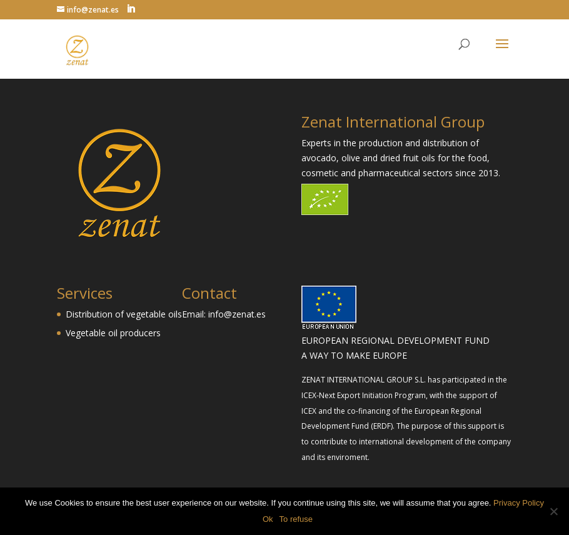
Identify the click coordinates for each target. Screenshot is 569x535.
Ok (268, 519)
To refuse (296, 519)
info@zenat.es (237, 314)
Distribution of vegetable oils (124, 314)
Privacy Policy (518, 503)
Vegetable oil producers (113, 333)
